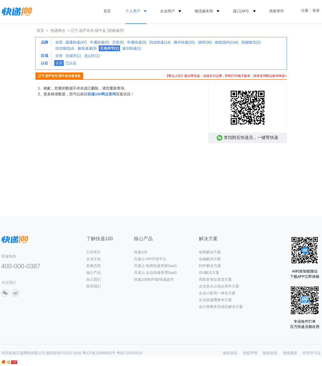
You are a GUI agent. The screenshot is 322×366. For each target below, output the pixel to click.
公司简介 (93, 252)
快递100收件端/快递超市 (154, 279)
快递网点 (58, 30)
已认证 (71, 63)
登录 (316, 10)
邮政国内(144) (226, 42)
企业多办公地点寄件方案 (219, 286)
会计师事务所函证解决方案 (221, 307)
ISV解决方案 (209, 272)
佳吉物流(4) (64, 48)
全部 (59, 42)
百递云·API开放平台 (150, 259)
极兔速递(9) (87, 48)
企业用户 (167, 11)
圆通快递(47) (76, 42)
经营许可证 (312, 353)
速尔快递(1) (131, 48)
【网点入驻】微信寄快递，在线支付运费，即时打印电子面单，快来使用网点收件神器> (226, 76)
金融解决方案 (210, 259)
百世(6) (118, 42)
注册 (304, 10)
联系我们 (93, 286)
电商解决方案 (210, 252)
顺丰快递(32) (184, 42)
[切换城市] (115, 30)
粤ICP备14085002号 (99, 353)
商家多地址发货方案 (215, 279)
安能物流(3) (250, 42)
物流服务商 (204, 11)
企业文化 (93, 259)
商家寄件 (276, 11)
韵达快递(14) (160, 42)
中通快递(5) (99, 42)
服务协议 (230, 353)
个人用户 (132, 11)
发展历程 (93, 266)
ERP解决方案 (210, 266)
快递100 (140, 252)
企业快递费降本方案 (215, 300)
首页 (107, 11)
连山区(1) (92, 56)
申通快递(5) (136, 42)
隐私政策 (270, 353)
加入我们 (93, 279)
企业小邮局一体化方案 (217, 293)
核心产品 (93, 272)
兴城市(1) (73, 56)
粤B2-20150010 (129, 353)
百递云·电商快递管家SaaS (155, 266)
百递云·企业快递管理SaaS (155, 272)
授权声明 (250, 353)
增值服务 (290, 353)
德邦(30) (205, 42)
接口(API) (241, 11)
